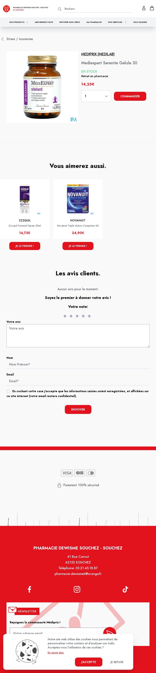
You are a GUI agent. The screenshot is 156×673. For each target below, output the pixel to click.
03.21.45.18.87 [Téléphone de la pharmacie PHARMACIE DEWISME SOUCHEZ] (86, 570)
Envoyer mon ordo (70, 22)
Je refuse (117, 662)
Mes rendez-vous (44, 22)
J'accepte (88, 662)
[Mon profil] (143, 8)
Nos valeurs (140, 22)
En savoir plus (56, 652)
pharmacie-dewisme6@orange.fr (78, 575)
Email (11, 375)
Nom (11, 359)
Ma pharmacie (94, 22)
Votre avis (15, 323)
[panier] (152, 8)
